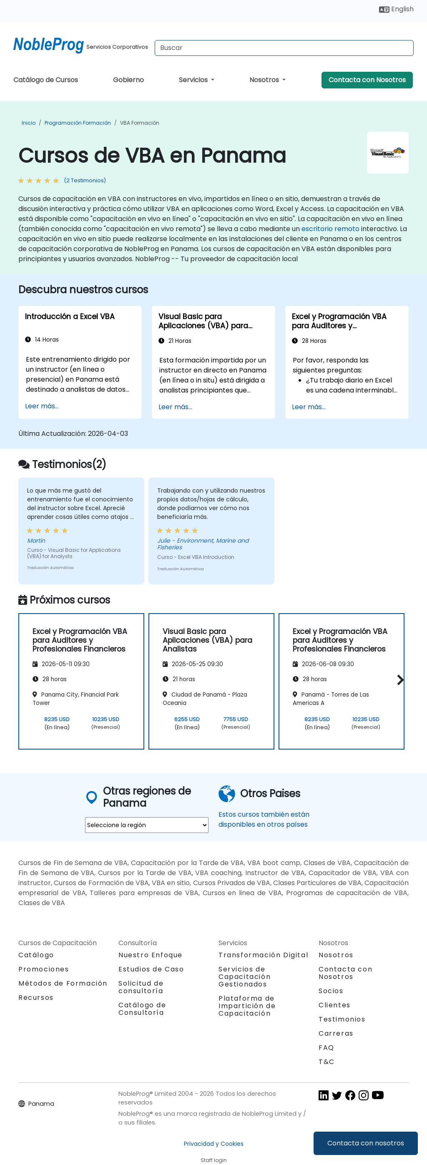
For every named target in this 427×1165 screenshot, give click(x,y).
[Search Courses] (284, 48)
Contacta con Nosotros (367, 80)
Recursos (36, 997)
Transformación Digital (263, 955)
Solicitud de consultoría (140, 987)
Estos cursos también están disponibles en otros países (264, 819)
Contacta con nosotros (365, 1143)
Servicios (194, 80)
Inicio (28, 122)
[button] (398, 680)
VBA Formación (139, 122)
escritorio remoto (330, 229)
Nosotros (265, 80)
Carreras (336, 1033)
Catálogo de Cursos (45, 80)
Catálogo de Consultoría (142, 1008)
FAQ (326, 1047)
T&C (327, 1062)
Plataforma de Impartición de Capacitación (247, 1006)
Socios (331, 991)
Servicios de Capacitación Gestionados (245, 976)
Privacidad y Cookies (214, 1144)
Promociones (43, 969)
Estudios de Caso (151, 969)
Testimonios (342, 1019)
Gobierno (128, 80)
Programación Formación (78, 122)
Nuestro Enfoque (150, 955)
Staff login (214, 1160)
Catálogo (36, 955)
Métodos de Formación (63, 983)
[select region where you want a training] (146, 825)
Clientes (335, 1005)
